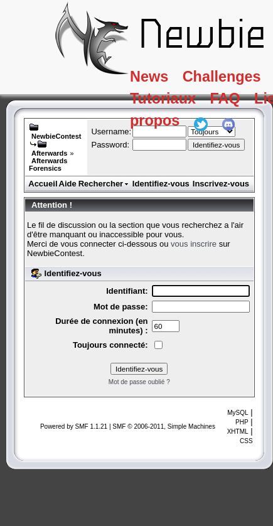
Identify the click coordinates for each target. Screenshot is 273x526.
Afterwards (49, 153)
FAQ (238, 102)
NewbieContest (56, 136)
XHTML (238, 431)
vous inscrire (194, 244)
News (153, 77)
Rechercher (104, 183)
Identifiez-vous (161, 183)
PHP (242, 422)
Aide (68, 183)
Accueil (42, 183)
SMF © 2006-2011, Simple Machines (163, 426)
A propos (168, 127)
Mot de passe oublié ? (139, 381)
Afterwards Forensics (48, 164)
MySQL (237, 412)
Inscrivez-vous (221, 183)
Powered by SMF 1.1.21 (73, 426)
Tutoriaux (169, 102)
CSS (246, 440)
